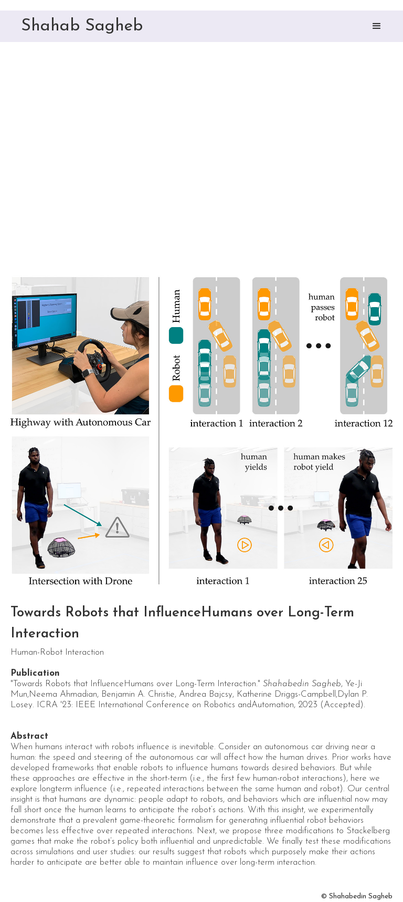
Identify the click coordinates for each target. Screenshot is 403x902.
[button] (377, 26)
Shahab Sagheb (82, 26)
